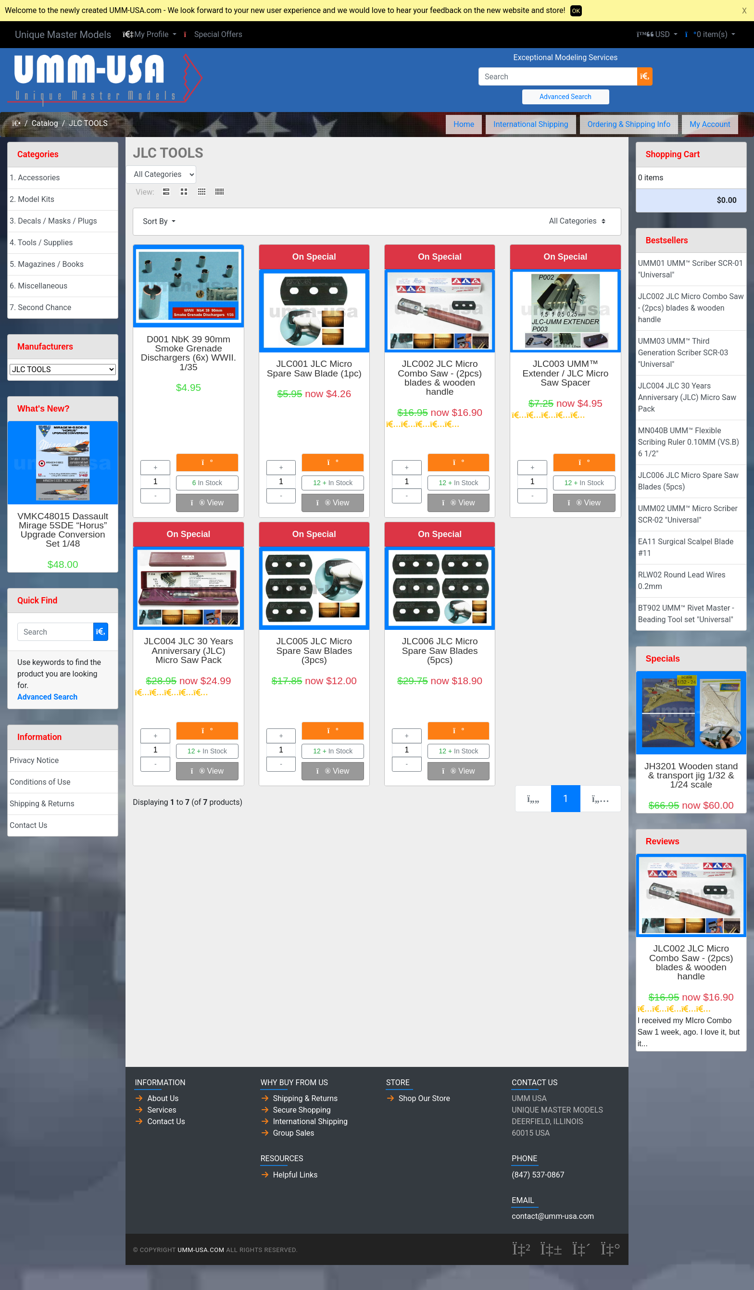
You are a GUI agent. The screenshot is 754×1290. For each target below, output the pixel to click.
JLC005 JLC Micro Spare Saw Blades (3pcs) (314, 650)
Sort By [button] (156, 221)
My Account (710, 124)
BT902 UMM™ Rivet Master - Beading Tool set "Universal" (686, 613)
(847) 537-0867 (538, 1174)
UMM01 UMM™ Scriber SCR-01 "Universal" (690, 269)
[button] (149, 34)
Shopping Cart (673, 154)
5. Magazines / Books (47, 264)
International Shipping (530, 124)
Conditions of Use (40, 782)
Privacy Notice (34, 760)
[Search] (558, 76)
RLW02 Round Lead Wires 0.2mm (682, 580)
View (207, 503)
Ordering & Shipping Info (629, 124)
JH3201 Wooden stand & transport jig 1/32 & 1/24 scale (691, 775)
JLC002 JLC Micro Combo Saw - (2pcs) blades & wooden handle (440, 378)
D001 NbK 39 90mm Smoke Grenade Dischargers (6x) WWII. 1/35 (188, 353)
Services (161, 1110)
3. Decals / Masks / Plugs (53, 220)
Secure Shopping (302, 1110)
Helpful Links (295, 1174)
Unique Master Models (63, 34)
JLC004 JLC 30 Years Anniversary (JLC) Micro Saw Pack (188, 650)
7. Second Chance (40, 307)
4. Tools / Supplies (41, 242)
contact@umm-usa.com (553, 1216)
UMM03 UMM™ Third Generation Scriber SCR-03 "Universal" (683, 353)
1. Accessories (35, 177)
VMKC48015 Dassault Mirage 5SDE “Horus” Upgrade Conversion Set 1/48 (62, 530)
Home (463, 124)
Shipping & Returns (42, 803)
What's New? (43, 408)
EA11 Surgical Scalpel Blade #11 (686, 547)
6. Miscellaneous (38, 285)
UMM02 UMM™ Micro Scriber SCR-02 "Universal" (688, 514)
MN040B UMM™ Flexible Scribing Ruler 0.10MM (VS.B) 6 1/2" (688, 442)
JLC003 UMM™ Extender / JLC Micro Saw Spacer (565, 373)
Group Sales (293, 1133)
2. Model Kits (32, 199)
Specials (663, 659)
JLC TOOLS (88, 123)
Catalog (45, 123)
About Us (162, 1098)
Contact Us (29, 825)
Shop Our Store (424, 1098)
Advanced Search (565, 96)
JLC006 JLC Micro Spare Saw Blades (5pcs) (440, 650)
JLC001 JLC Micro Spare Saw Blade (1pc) (314, 368)
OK (576, 10)
